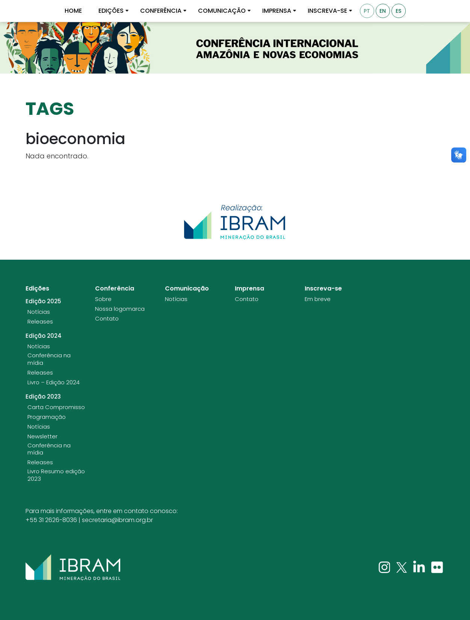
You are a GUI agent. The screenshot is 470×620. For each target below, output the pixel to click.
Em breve (318, 299)
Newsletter (42, 436)
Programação (46, 417)
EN (382, 11)
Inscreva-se (327, 11)
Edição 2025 (43, 301)
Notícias (38, 312)
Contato (107, 318)
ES (398, 11)
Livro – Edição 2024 (53, 382)
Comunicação (222, 11)
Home (73, 11)
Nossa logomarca (120, 309)
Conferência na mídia (49, 359)
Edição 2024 (44, 336)
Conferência (160, 11)
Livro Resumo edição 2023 (56, 475)
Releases (40, 321)
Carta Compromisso (56, 407)
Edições (111, 11)
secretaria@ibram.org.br (117, 520)
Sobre (103, 299)
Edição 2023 (43, 396)
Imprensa (276, 11)
